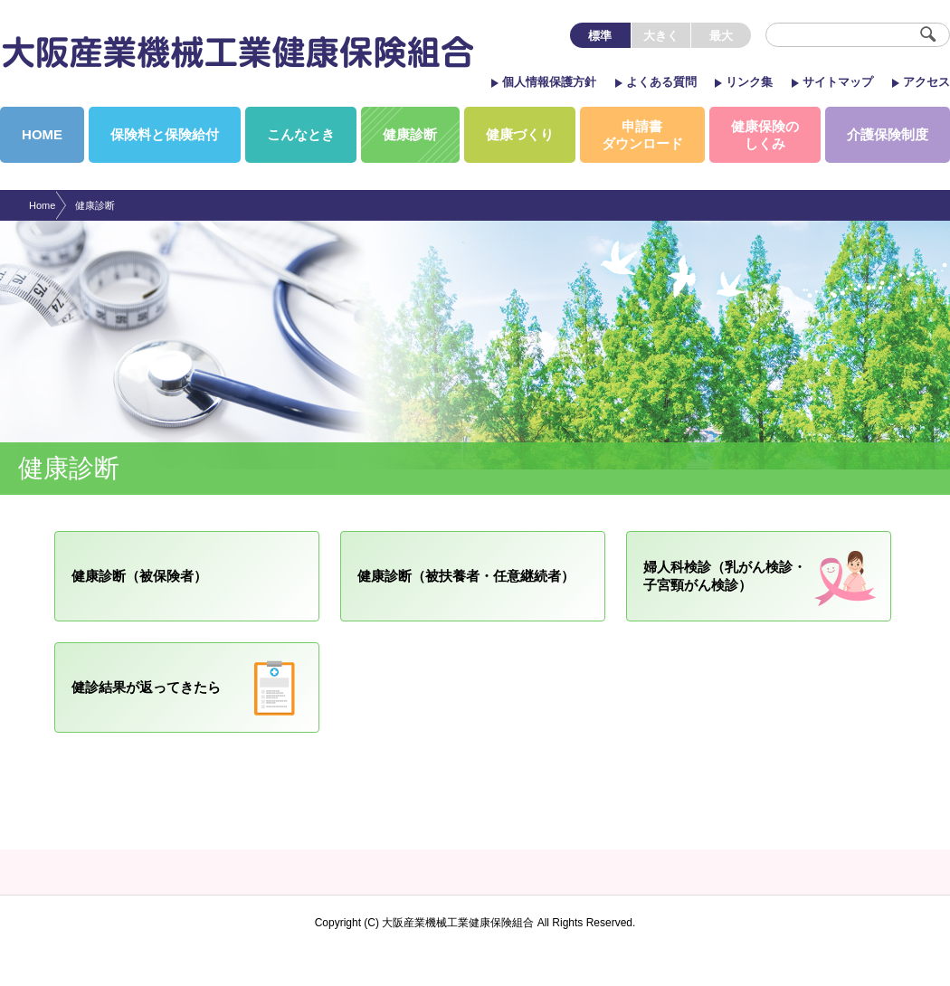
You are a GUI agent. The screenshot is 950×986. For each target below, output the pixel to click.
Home (42, 205)
